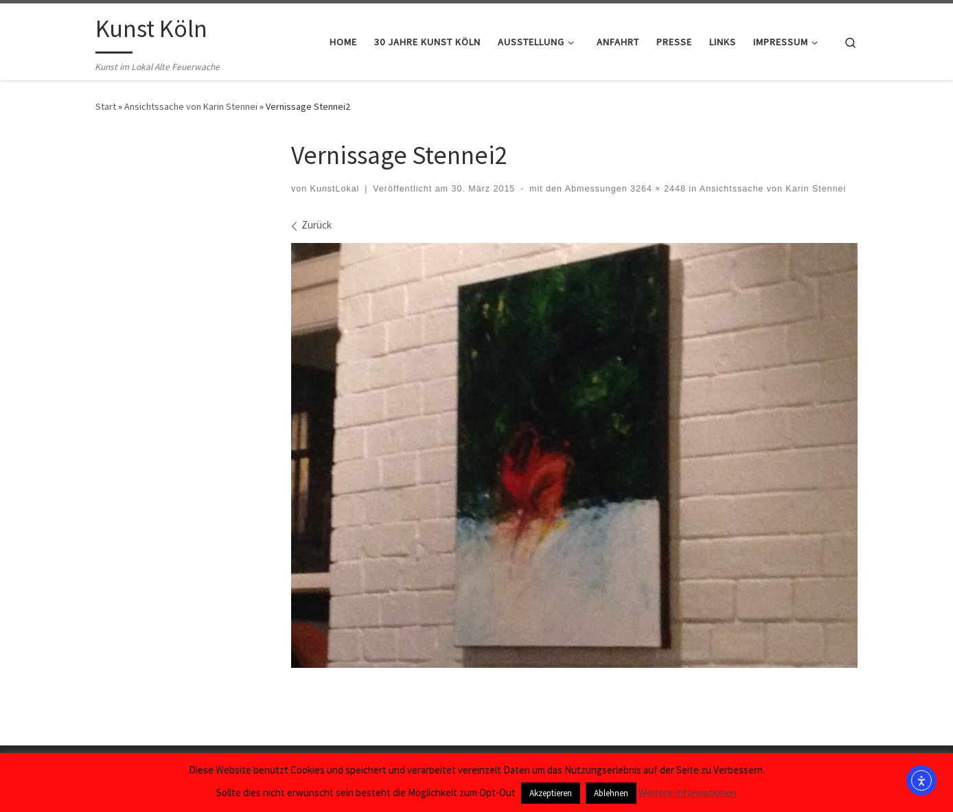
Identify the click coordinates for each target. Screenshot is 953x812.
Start (105, 106)
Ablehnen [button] (611, 793)
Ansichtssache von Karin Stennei (190, 106)
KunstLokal (335, 189)
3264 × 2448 (657, 189)
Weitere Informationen (688, 792)
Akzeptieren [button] (550, 793)
